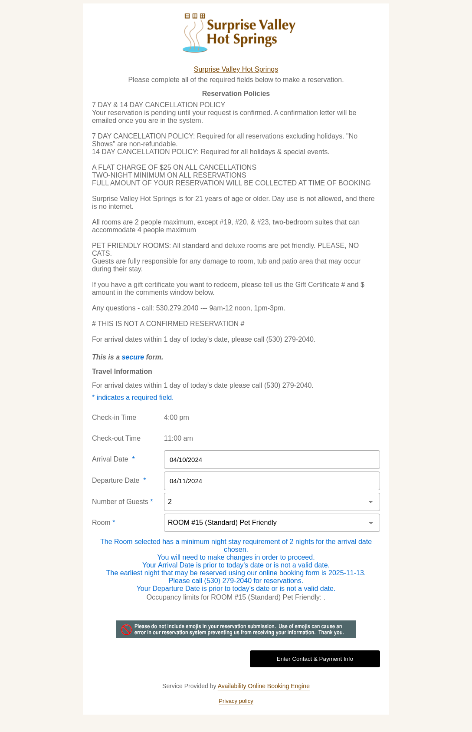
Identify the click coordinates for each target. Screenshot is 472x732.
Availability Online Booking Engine (264, 686)
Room (103, 522)
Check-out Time (116, 438)
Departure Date (119, 480)
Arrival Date (113, 459)
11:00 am (178, 438)
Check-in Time (114, 417)
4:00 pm (176, 417)
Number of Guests (122, 501)
